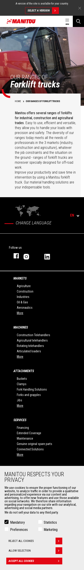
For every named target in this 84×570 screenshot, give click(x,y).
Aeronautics (24, 307)
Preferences (19, 530)
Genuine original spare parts (34, 444)
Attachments (23, 371)
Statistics (50, 522)
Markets (20, 278)
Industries (23, 297)
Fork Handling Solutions (32, 389)
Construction (25, 291)
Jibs (19, 400)
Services (19, 420)
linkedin (50, 255)
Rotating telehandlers (30, 346)
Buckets (22, 378)
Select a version (43, 10)
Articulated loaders (29, 351)
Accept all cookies (35, 561)
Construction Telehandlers (33, 335)
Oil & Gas (22, 302)
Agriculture (24, 286)
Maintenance (25, 438)
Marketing (51, 530)
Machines (20, 327)
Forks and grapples (29, 395)
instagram (29, 255)
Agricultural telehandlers (32, 340)
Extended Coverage (29, 433)
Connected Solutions (30, 449)
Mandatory (17, 522)
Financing (23, 427)
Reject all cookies (35, 541)
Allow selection (35, 550)
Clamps (21, 384)
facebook (14, 256)
